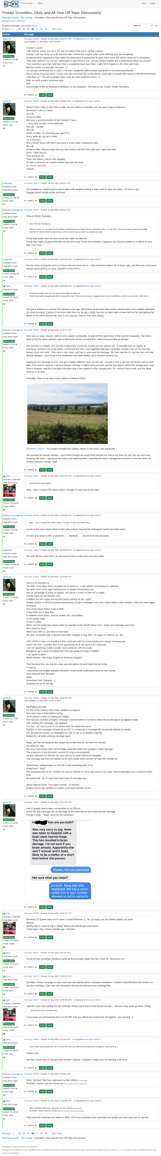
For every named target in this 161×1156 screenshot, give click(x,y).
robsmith (7, 183)
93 (19, 29)
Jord (7, 476)
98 (41, 29)
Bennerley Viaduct (35, 448)
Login (152, 3)
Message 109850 (31, 577)
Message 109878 (31, 1074)
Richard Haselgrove (13, 210)
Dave (7, 286)
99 (46, 29)
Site (41, 3)
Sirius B (7, 39)
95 (28, 29)
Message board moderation (13, 21)
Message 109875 (31, 1039)
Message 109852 (31, 698)
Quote (50, 95)
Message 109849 (31, 550)
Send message (9, 56)
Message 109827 (93, 39)
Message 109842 (31, 183)
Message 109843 (31, 210)
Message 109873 (31, 976)
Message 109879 (31, 1101)
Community (27, 3)
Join (144, 3)
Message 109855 (31, 802)
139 (53, 29)
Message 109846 (31, 330)
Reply (42, 95)
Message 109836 (31, 101)
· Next (59, 29)
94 (24, 29)
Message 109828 (31, 39)
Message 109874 (31, 1000)
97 (37, 29)
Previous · (7, 29)
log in (34, 25)
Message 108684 (92, 101)
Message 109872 (31, 953)
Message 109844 (31, 259)
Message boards (10, 17)
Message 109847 (31, 476)
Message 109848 (31, 515)
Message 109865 (31, 913)
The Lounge (27, 17)
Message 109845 (31, 286)
